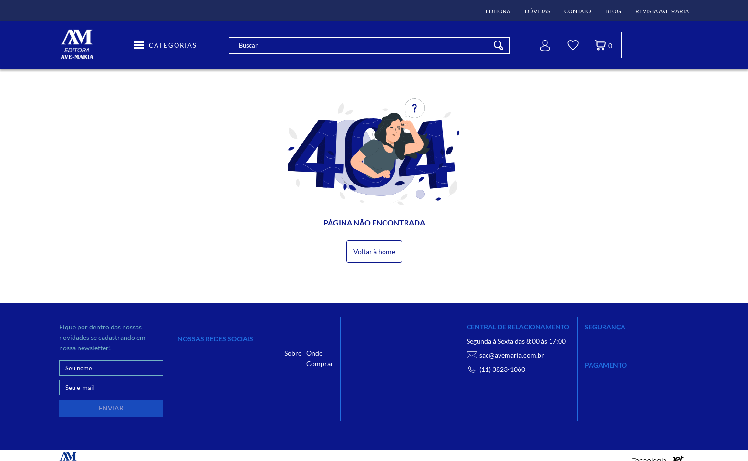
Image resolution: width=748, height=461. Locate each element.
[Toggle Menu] (165, 45)
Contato (577, 11)
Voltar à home (374, 251)
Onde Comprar (319, 358)
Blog (613, 11)
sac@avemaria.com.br (505, 355)
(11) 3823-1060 (496, 369)
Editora (498, 11)
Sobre (292, 353)
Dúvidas (537, 11)
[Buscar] (498, 45)
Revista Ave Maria (662, 11)
